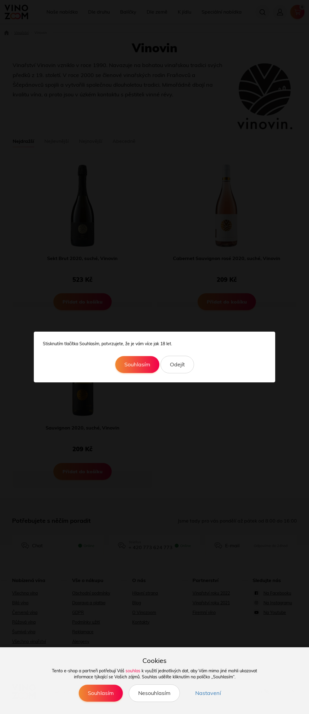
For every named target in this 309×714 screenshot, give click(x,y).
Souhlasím (137, 364)
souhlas (133, 671)
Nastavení (208, 693)
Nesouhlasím (154, 693)
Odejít (177, 364)
